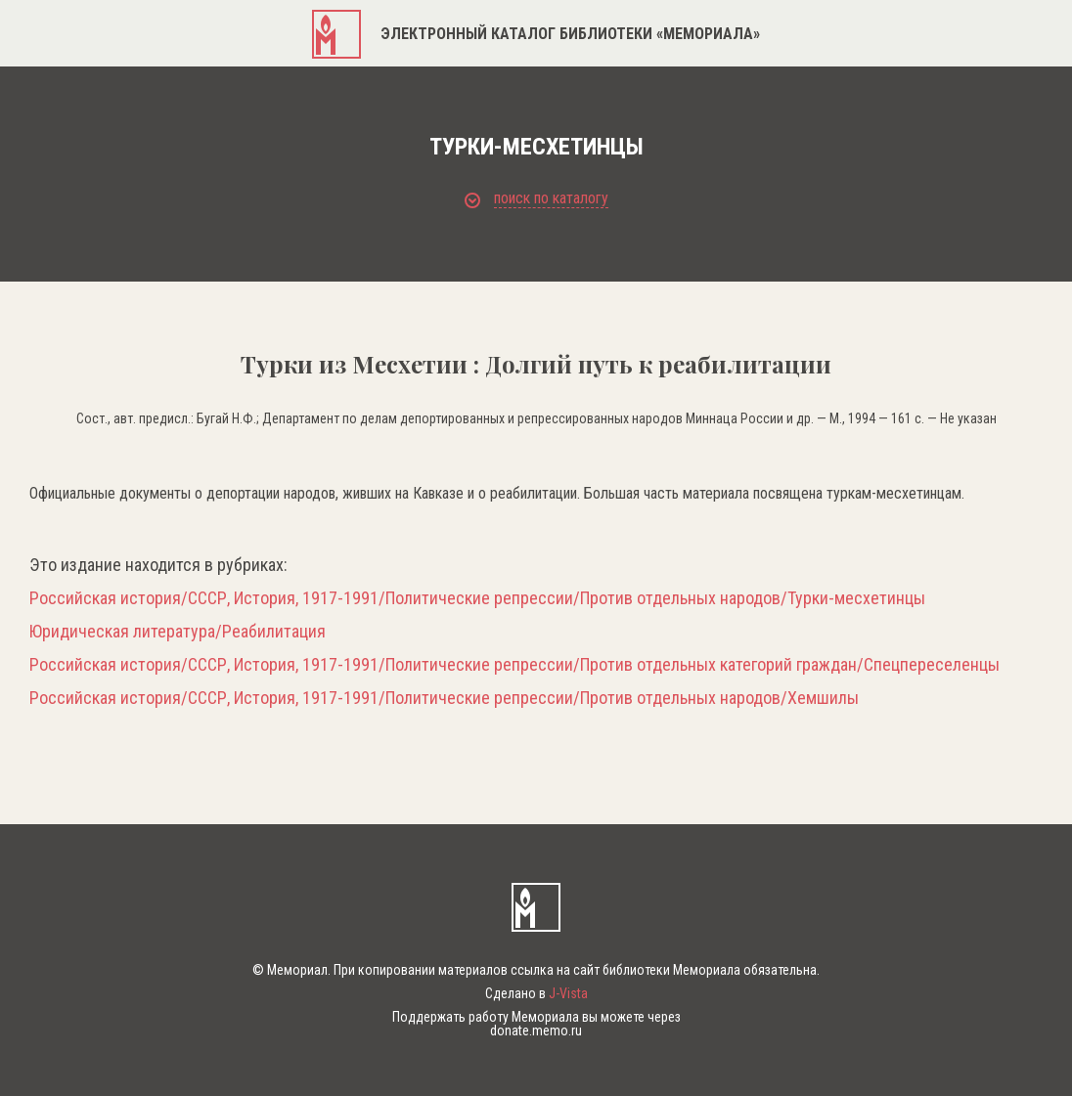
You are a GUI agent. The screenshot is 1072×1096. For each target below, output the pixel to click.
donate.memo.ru (536, 1030)
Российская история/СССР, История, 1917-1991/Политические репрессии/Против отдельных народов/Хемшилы (444, 698)
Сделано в (536, 993)
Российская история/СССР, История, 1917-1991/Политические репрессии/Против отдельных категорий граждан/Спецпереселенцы (514, 665)
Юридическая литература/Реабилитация (177, 631)
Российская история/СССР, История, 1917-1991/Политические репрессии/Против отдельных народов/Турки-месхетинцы (477, 598)
